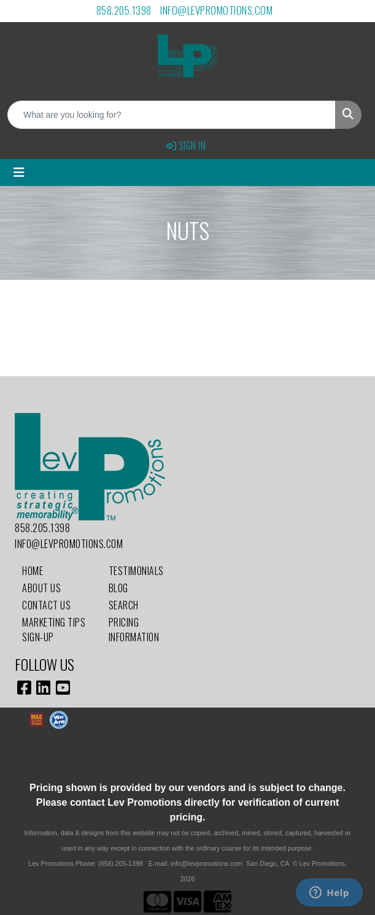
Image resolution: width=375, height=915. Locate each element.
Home (32, 570)
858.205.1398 (124, 10)
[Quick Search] (171, 115)
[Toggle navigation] (19, 172)
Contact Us (46, 605)
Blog (118, 588)
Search (124, 605)
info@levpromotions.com (216, 10)
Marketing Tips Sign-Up (53, 629)
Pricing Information (134, 629)
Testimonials (136, 570)
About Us (41, 588)
